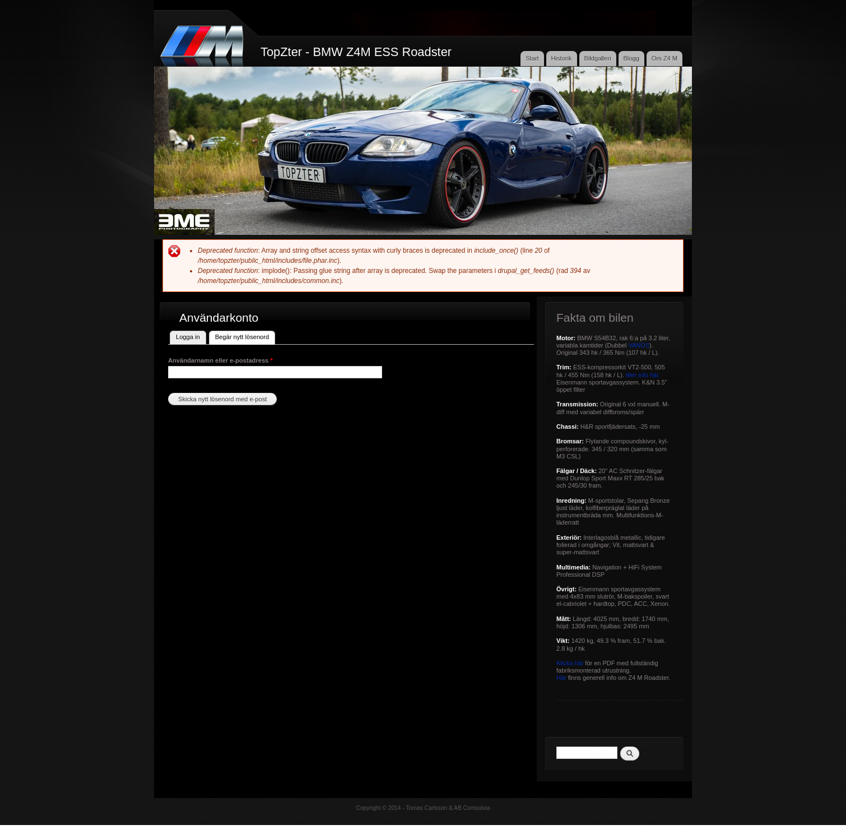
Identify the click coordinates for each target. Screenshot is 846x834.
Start (532, 58)
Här (561, 677)
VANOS (638, 345)
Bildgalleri (597, 58)
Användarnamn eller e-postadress (220, 360)
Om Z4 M (664, 58)
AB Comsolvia (472, 808)
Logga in (188, 336)
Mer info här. (643, 375)
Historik (561, 58)
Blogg (631, 58)
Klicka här (569, 663)
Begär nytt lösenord (245, 335)
